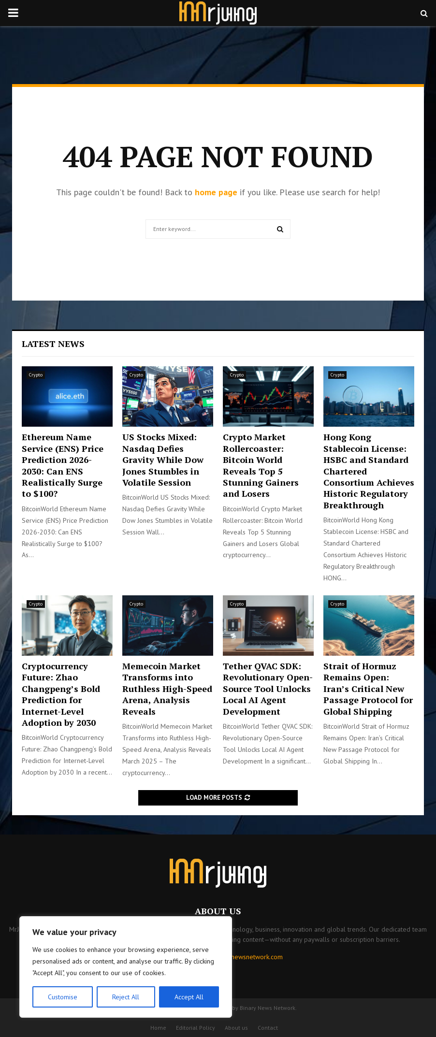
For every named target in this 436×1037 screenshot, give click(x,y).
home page (216, 192)
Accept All (188, 997)
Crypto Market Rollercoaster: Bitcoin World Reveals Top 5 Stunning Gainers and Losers (261, 465)
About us (236, 1027)
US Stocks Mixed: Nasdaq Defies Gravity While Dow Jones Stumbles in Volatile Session (162, 459)
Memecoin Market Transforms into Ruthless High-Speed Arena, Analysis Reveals (167, 688)
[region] (125, 967)
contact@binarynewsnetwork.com (234, 956)
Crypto (36, 375)
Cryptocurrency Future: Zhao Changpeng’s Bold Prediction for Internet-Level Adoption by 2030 (61, 694)
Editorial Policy (195, 1027)
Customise (62, 997)
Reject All (125, 997)
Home (158, 1027)
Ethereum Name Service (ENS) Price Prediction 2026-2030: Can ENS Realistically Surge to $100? (62, 465)
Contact (268, 1027)
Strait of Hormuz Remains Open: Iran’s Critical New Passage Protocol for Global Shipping (368, 688)
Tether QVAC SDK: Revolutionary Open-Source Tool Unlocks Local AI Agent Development (268, 688)
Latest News (53, 343)
